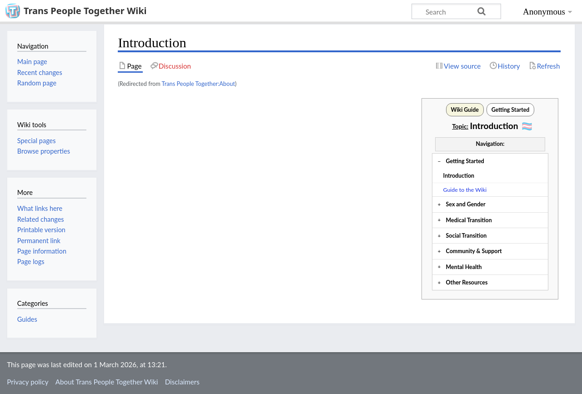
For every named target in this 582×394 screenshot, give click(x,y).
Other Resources (467, 282)
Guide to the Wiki (465, 190)
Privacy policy (27, 382)
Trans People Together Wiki (85, 11)
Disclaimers (182, 382)
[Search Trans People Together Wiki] (456, 11)
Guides (27, 319)
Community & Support (474, 251)
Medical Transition (469, 220)
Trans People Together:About (198, 83)
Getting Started (465, 161)
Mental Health (464, 267)
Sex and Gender (466, 204)
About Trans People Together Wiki (106, 382)
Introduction (458, 176)
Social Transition (466, 235)
